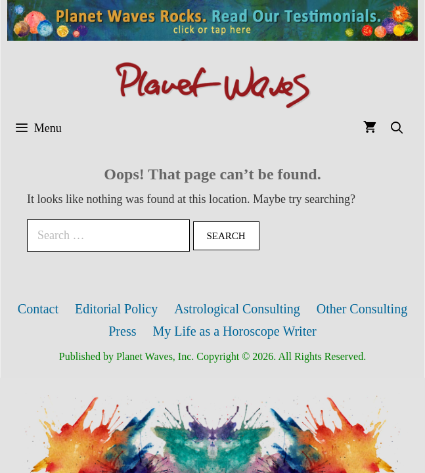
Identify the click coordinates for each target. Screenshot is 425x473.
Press (122, 331)
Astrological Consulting (237, 309)
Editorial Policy (116, 309)
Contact (38, 309)
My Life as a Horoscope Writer (234, 331)
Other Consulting (362, 309)
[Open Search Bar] (397, 128)
